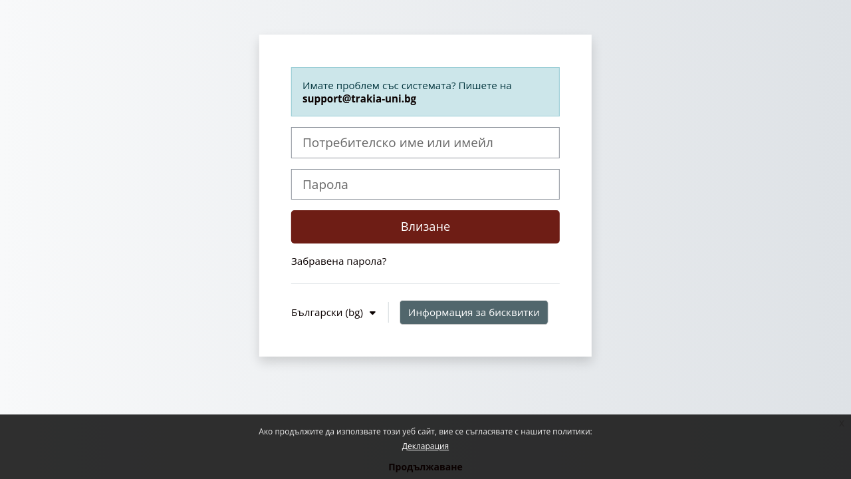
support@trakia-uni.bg (359, 98)
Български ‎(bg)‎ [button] (328, 312)
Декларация (425, 446)
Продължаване (425, 466)
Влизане (426, 226)
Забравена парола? (338, 260)
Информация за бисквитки (474, 312)
